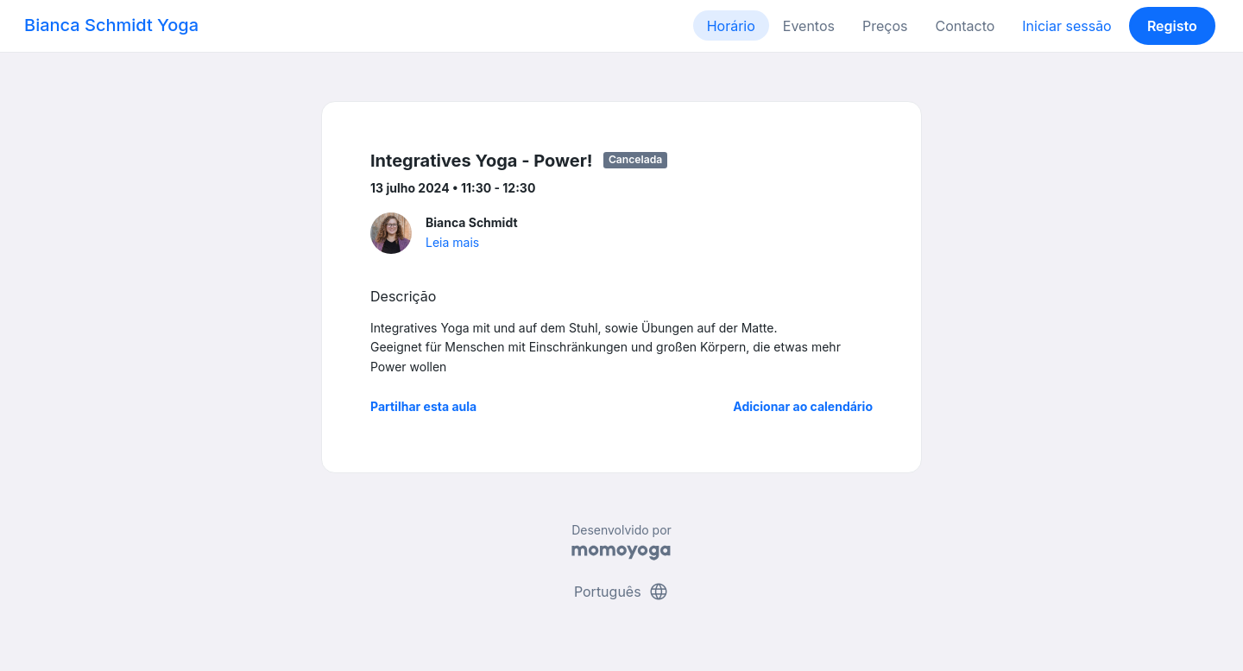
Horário (731, 26)
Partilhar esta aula (423, 406)
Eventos (809, 26)
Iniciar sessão (1066, 26)
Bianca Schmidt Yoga (111, 25)
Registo (1172, 26)
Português (621, 591)
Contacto (964, 26)
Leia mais (452, 242)
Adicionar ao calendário (803, 406)
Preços (884, 26)
